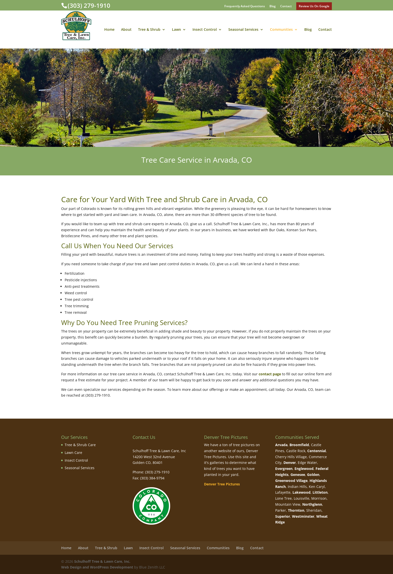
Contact (286, 6)
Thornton (296, 510)
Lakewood (301, 492)
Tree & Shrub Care (80, 444)
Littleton (320, 492)
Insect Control (204, 30)
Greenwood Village (291, 480)
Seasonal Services (243, 30)
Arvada (281, 444)
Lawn (176, 30)
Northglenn (312, 504)
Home (109, 30)
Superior (282, 516)
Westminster (303, 516)
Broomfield (299, 444)
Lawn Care (73, 452)
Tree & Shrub (149, 30)
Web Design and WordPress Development (97, 567)
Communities (281, 30)
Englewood (304, 468)
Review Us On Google (314, 6)
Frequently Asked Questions (244, 6)
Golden (313, 474)
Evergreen (283, 468)
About (126, 30)
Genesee (297, 474)
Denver (289, 462)
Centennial (316, 450)
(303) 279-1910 (89, 5)
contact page (270, 374)
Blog (272, 6)
